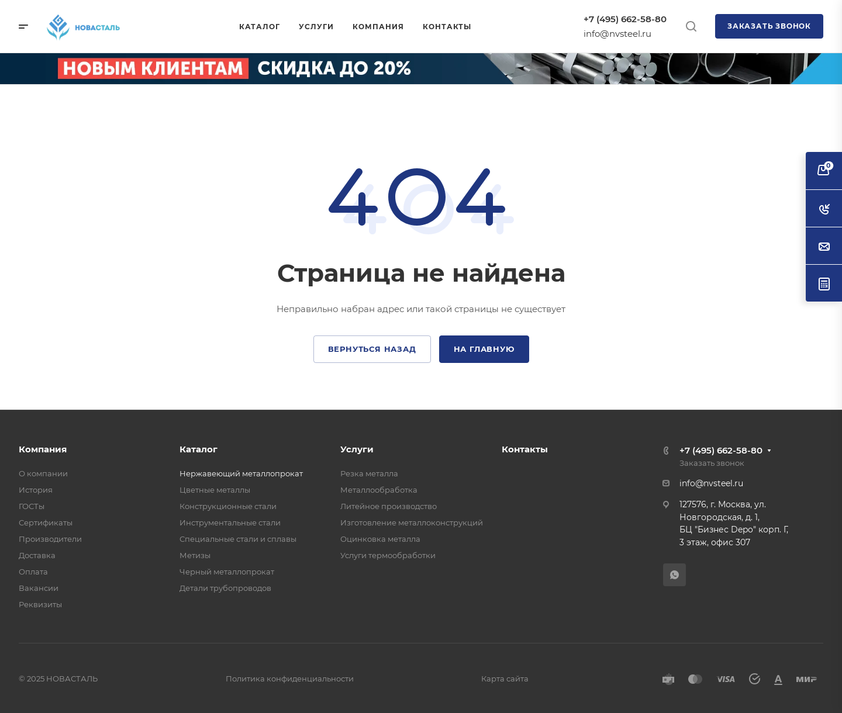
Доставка (37, 555)
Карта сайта (505, 678)
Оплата (33, 571)
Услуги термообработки (388, 555)
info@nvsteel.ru (617, 33)
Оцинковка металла (380, 539)
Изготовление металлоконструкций (411, 522)
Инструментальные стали (230, 522)
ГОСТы (31, 506)
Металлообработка (378, 489)
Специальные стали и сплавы (238, 539)
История (36, 489)
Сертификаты (46, 522)
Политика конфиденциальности (290, 678)
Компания (43, 449)
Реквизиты (40, 604)
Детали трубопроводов (225, 588)
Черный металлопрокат (227, 571)
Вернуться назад (372, 349)
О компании (43, 473)
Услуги (357, 449)
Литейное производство (388, 506)
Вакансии (38, 588)
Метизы (195, 555)
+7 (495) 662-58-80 (625, 19)
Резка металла (369, 473)
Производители (50, 539)
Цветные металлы (215, 489)
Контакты (525, 449)
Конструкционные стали (228, 506)
